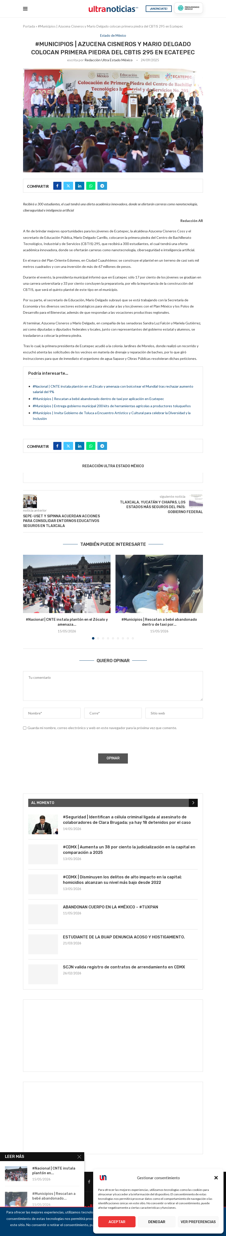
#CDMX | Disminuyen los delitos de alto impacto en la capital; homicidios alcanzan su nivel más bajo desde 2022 (122, 880)
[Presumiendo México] (188, 7)
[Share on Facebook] (57, 186)
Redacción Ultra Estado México (109, 60)
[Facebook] (89, 1181)
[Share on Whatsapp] (90, 186)
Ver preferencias (198, 1222)
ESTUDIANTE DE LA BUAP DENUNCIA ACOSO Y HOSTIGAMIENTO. (124, 937)
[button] (216, 1177)
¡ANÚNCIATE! (159, 8)
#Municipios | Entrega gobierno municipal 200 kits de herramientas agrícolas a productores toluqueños (112, 406)
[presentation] (60, 742)
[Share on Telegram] (102, 186)
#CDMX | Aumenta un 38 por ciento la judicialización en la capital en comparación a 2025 (129, 850)
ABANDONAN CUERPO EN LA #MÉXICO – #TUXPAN (110, 907)
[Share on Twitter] (68, 186)
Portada (29, 26)
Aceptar (117, 1222)
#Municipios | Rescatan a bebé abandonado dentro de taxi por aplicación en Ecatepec (98, 399)
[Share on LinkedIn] (79, 186)
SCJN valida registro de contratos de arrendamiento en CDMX (124, 967)
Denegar (156, 1222)
